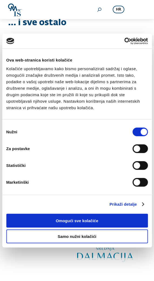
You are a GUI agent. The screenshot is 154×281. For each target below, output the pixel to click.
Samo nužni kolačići (77, 236)
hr (118, 9)
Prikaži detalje (123, 204)
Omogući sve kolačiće (77, 220)
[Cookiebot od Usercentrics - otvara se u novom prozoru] (124, 40)
